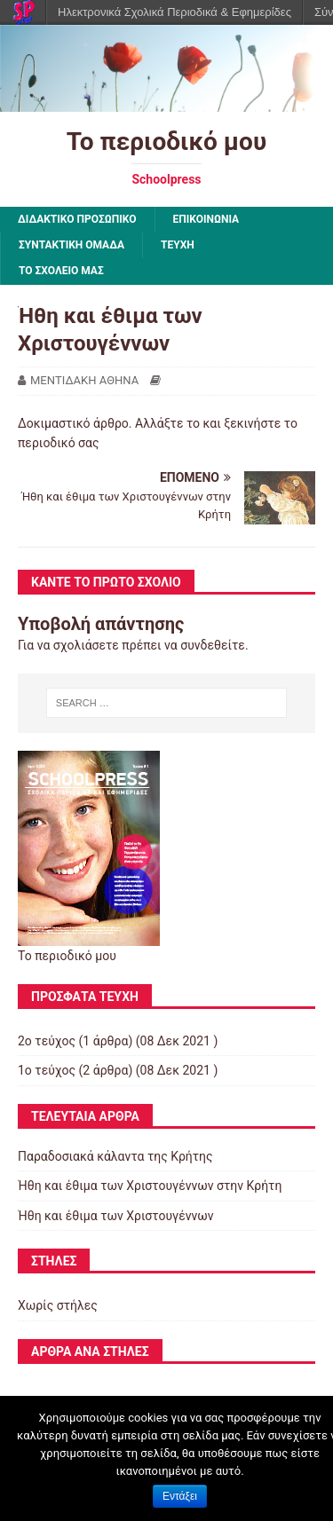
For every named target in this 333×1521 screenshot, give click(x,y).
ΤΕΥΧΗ (177, 245)
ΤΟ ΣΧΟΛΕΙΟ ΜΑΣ (61, 270)
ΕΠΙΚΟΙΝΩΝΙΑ (206, 219)
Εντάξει (180, 1496)
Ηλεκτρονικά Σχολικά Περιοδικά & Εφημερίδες (174, 12)
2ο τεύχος (46, 1041)
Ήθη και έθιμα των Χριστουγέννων (115, 1216)
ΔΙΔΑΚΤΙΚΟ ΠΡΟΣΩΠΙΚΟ (77, 219)
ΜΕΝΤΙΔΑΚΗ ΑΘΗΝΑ (84, 380)
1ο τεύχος (46, 1070)
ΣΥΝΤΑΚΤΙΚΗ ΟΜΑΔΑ (71, 245)
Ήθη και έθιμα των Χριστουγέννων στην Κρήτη (149, 1185)
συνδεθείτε (212, 645)
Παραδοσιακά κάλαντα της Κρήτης (115, 1156)
